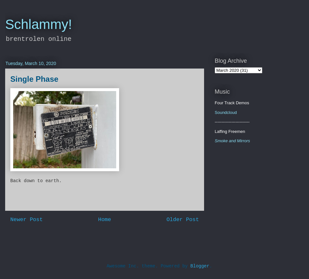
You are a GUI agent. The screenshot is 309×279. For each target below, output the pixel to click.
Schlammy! (38, 24)
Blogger (200, 266)
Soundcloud (226, 112)
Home (104, 220)
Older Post (182, 220)
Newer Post (26, 220)
